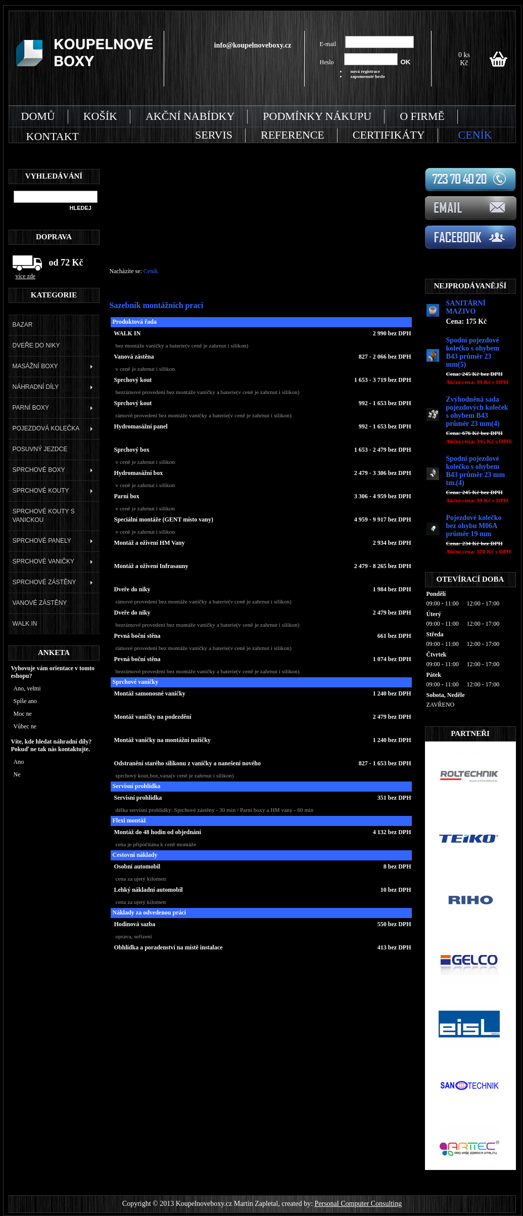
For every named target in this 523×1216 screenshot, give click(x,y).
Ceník (151, 271)
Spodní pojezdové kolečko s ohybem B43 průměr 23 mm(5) (473, 352)
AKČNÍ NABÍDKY (190, 116)
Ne (17, 774)
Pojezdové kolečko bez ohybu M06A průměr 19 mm (474, 526)
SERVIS (213, 134)
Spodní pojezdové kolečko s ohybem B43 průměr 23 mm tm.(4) (475, 471)
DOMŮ (38, 116)
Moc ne (23, 713)
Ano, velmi (27, 688)
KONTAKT (52, 136)
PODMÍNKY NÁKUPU (317, 116)
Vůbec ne (25, 726)
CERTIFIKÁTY (389, 134)
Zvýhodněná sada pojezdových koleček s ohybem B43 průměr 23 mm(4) (477, 411)
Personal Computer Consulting (358, 1203)
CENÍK (475, 134)
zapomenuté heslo (368, 76)
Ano (19, 761)
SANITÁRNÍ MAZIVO (466, 307)
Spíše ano (25, 701)
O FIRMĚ (422, 116)
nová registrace (366, 71)
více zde (26, 276)
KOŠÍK (100, 116)
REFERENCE (292, 134)
